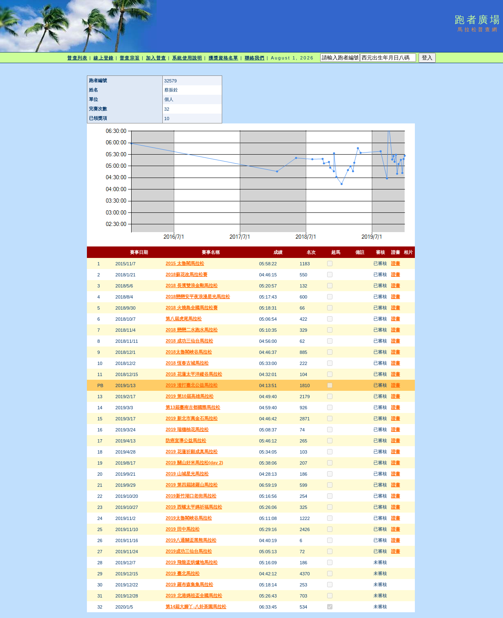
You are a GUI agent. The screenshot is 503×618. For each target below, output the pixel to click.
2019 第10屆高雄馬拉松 (190, 396)
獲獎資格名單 (224, 57)
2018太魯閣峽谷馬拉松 (189, 351)
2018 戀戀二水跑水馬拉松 (192, 329)
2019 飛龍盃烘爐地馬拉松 (192, 562)
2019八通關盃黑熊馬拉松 (191, 540)
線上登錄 (103, 57)
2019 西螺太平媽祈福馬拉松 (194, 506)
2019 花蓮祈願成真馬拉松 (192, 451)
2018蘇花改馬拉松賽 (186, 274)
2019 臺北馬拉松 (183, 573)
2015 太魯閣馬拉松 (185, 263)
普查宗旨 (129, 57)
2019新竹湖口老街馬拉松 (191, 495)
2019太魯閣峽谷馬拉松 (189, 517)
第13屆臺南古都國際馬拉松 (193, 407)
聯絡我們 (254, 57)
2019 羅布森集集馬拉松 (189, 584)
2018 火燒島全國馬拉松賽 (192, 307)
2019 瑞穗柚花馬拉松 (187, 429)
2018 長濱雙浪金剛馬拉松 (192, 285)
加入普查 (156, 57)
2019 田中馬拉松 (183, 529)
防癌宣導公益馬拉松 (186, 440)
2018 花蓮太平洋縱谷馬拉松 (194, 374)
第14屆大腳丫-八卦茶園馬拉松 (196, 606)
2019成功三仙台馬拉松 (189, 551)
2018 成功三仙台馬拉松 (189, 340)
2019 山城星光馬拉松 (187, 473)
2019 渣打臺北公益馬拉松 (192, 385)
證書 (395, 263)
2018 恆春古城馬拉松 (187, 362)
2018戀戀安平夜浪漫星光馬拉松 (198, 296)
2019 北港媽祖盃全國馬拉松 (194, 595)
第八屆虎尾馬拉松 (184, 318)
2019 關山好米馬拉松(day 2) (194, 462)
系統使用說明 (187, 57)
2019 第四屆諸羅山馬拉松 (192, 484)
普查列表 (77, 57)
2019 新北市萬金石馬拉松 (192, 418)
